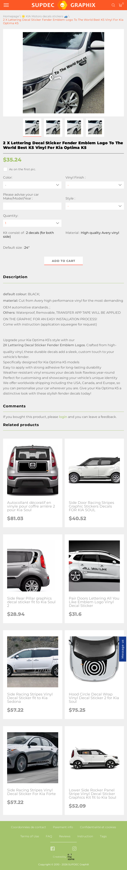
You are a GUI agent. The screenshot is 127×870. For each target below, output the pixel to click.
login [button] (63, 417)
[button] (32, 127)
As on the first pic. (19, 169)
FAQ (49, 836)
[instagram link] (74, 849)
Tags (103, 836)
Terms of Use (29, 836)
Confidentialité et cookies (98, 827)
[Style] (95, 206)
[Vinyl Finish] (95, 185)
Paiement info (63, 827)
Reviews (64, 836)
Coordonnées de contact (28, 827)
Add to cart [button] (63, 261)
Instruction (85, 836)
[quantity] (32, 223)
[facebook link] (52, 849)
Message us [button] (122, 649)
